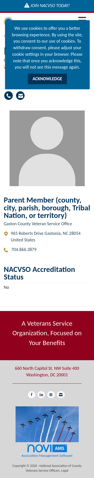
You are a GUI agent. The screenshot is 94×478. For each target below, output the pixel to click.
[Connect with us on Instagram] (51, 394)
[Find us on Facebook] (31, 394)
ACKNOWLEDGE (47, 78)
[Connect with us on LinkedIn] (41, 394)
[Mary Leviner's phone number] (8, 95)
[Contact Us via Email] (61, 394)
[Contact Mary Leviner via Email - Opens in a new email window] (20, 95)
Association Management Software (47, 450)
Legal (64, 470)
